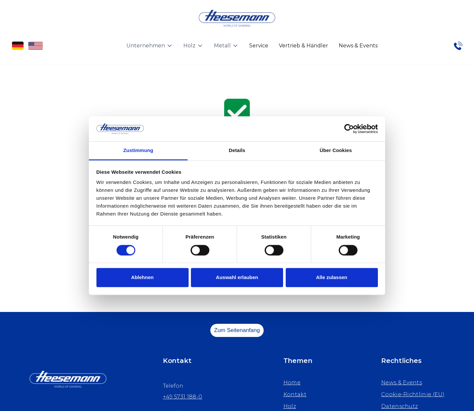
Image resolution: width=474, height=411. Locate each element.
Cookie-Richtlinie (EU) (412, 394)
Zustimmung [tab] (138, 150)
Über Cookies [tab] (336, 150)
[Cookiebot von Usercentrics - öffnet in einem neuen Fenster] (349, 129)
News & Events (358, 45)
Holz (289, 406)
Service (258, 45)
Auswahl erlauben (237, 277)
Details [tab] (237, 150)
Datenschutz (399, 406)
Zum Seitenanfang (237, 330)
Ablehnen (142, 277)
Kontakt (294, 394)
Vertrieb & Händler (303, 45)
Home (292, 382)
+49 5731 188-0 (182, 397)
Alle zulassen (331, 277)
